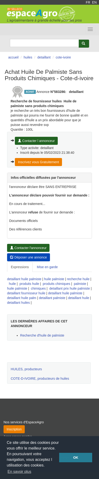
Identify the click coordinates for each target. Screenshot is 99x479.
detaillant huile (78, 298)
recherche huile (78, 279)
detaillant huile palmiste (24, 279)
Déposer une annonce (28, 257)
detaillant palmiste (52, 298)
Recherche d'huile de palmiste (42, 335)
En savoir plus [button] (19, 472)
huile (12, 284)
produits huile (29, 284)
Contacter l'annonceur (28, 248)
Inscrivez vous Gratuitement (38, 162)
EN (94, 2)
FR (88, 2)
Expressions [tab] (20, 267)
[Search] (44, 43)
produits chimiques (56, 284)
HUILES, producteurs (26, 369)
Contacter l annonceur (36, 141)
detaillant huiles (18, 302)
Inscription (14, 429)
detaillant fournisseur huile (26, 293)
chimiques (38, 288)
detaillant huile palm (21, 298)
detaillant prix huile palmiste (69, 288)
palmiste (80, 284)
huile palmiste (54, 279)
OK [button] (75, 457)
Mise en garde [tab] (47, 267)
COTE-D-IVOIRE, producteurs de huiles (40, 378)
